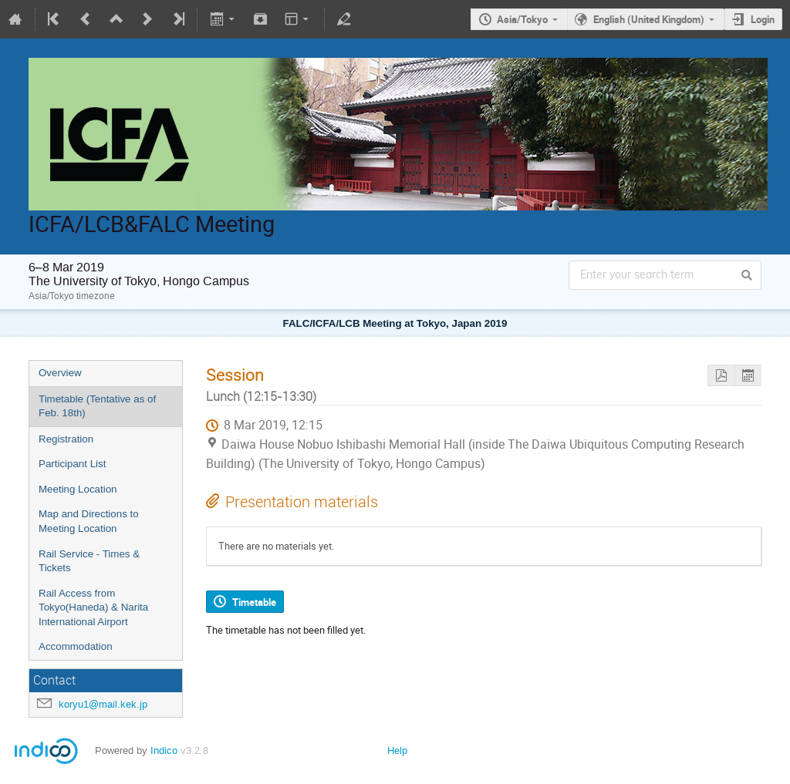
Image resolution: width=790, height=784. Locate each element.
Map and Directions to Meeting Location (89, 521)
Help (397, 750)
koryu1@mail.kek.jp (103, 704)
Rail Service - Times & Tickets (89, 561)
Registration (66, 439)
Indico (163, 750)
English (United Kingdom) (648, 19)
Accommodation (76, 646)
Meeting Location (78, 489)
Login (763, 19)
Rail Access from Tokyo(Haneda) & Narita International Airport (93, 607)
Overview (60, 373)
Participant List (72, 463)
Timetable (254, 602)
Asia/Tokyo (522, 19)
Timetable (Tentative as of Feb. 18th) (97, 406)
